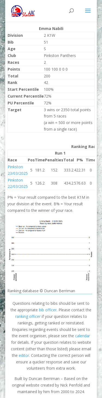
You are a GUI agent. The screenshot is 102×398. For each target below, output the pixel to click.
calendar (82, 335)
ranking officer (28, 316)
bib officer (48, 309)
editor (24, 355)
